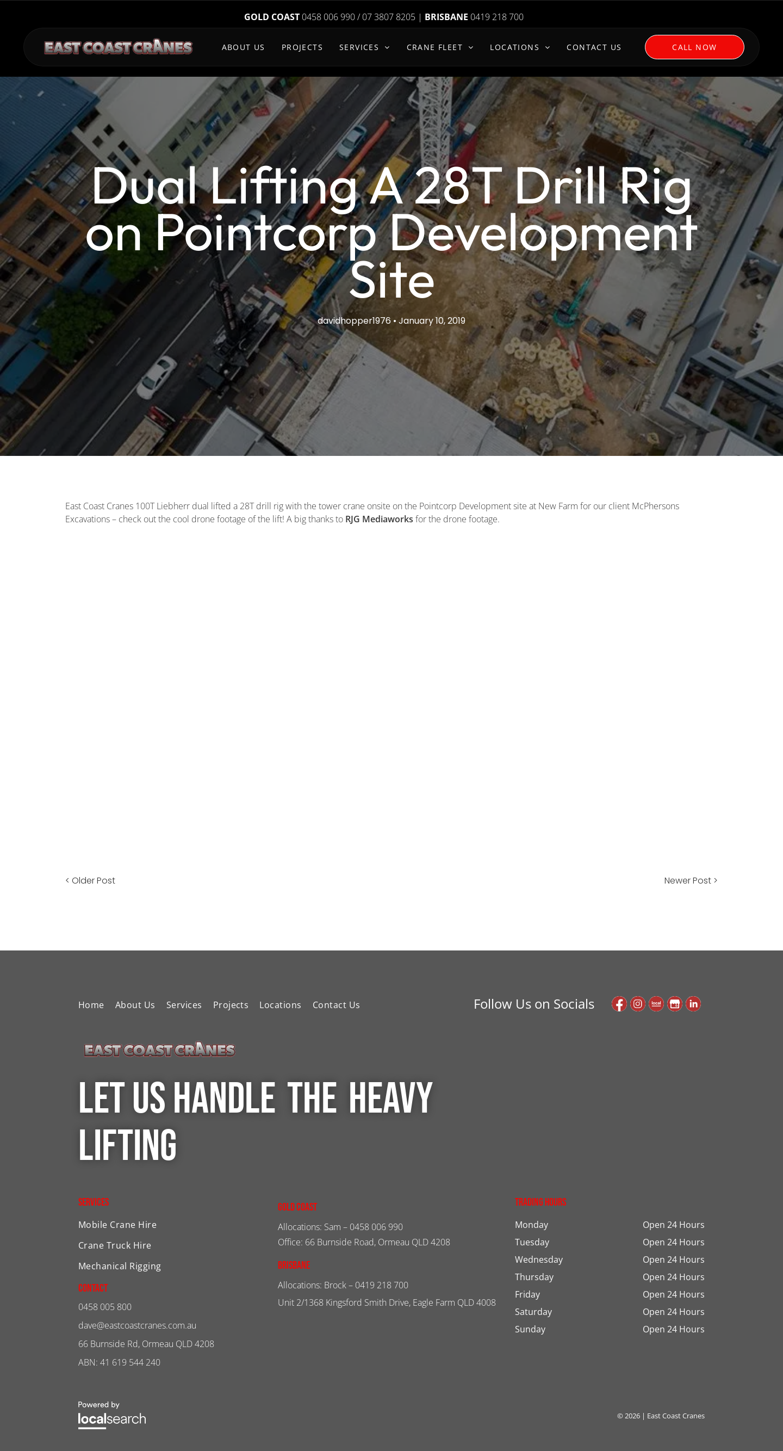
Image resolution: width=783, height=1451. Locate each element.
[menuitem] (244, 47)
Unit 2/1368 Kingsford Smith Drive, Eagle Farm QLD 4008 (387, 1302)
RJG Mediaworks (379, 519)
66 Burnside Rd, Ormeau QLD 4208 (146, 1344)
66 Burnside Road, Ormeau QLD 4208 (377, 1242)
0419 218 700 (381, 1285)
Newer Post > (691, 880)
